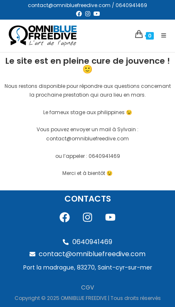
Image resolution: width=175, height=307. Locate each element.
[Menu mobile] (160, 36)
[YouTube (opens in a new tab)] (96, 13)
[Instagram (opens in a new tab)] (88, 13)
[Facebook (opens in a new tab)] (79, 13)
